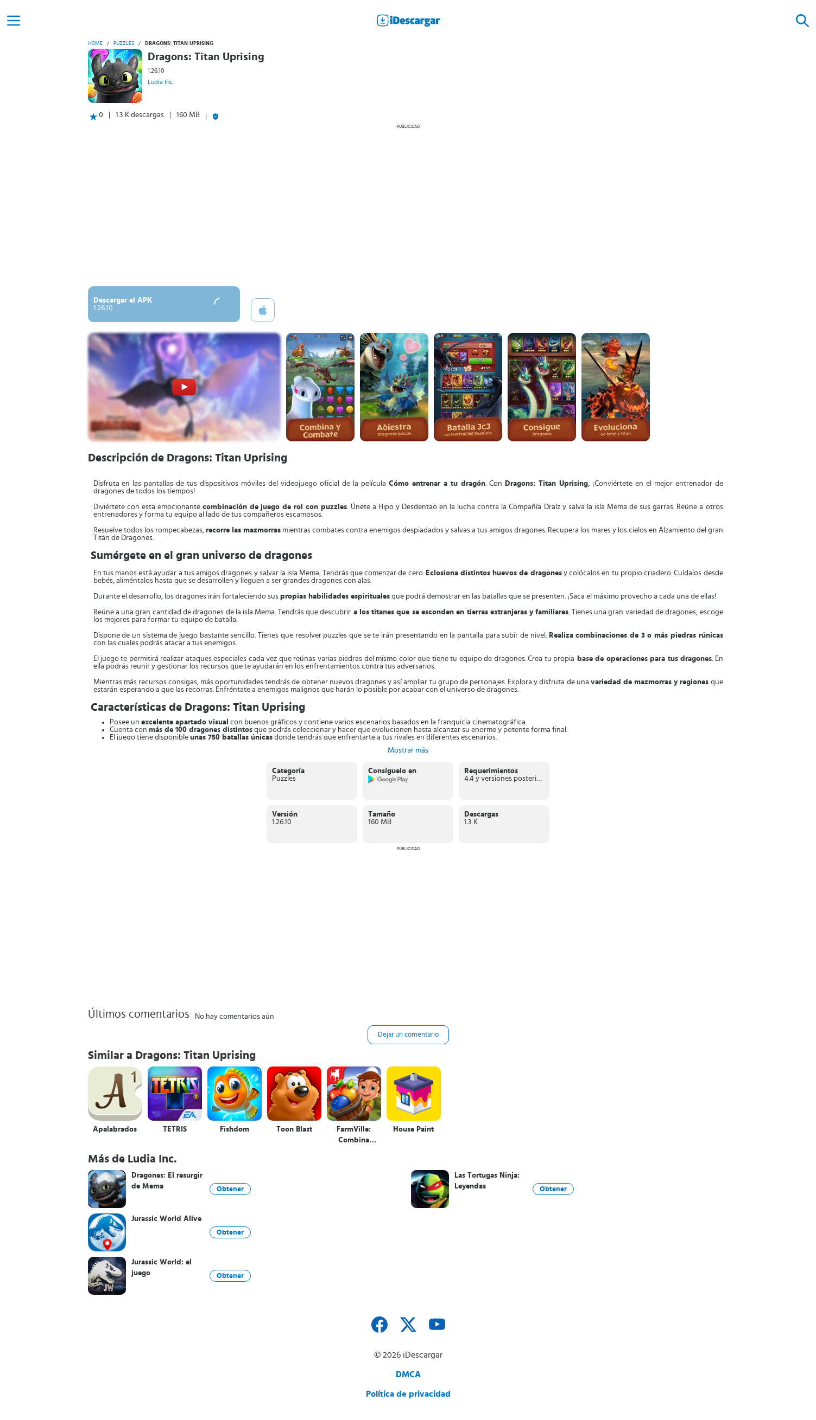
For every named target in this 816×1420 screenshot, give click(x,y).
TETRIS (175, 1129)
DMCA (408, 1374)
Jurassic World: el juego (161, 1267)
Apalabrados (115, 1129)
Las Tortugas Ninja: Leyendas (487, 1181)
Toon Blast (294, 1129)
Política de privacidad (408, 1394)
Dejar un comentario (408, 1034)
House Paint (413, 1129)
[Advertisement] (408, 205)
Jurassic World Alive (166, 1219)
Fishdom (234, 1129)
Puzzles (123, 43)
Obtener (230, 1189)
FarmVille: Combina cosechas (354, 1135)
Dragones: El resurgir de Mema (167, 1181)
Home (95, 43)
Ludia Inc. (161, 82)
